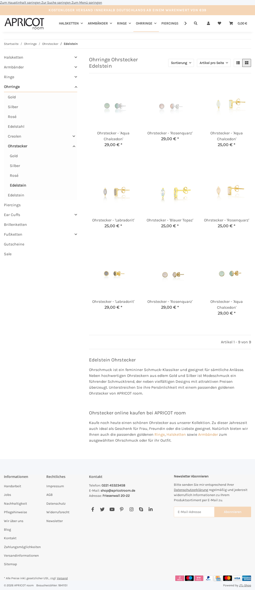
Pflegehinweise (15, 512)
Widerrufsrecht (57, 512)
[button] (208, 23)
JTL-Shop (245, 585)
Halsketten (176, 434)
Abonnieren (232, 512)
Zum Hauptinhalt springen (20, 2)
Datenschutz (56, 503)
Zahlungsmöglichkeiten (22, 547)
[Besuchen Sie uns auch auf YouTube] (112, 509)
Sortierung (179, 63)
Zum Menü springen (86, 2)
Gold (12, 97)
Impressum (55, 486)
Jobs (7, 495)
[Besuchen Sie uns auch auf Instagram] (131, 509)
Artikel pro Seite (212, 63)
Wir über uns (13, 521)
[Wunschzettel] (219, 23)
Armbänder (208, 434)
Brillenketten (15, 224)
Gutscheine (14, 244)
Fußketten (13, 234)
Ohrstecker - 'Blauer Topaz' (170, 220)
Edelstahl (16, 126)
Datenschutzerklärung (191, 490)
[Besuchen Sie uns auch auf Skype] (141, 509)
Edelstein (18, 185)
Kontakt (10, 538)
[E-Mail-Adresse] (194, 512)
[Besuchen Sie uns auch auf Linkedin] (150, 509)
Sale (8, 254)
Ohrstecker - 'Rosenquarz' (169, 133)
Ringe (159, 434)
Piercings (12, 205)
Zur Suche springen (56, 2)
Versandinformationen (21, 555)
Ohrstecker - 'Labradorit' (113, 220)
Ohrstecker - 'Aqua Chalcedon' (113, 136)
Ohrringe (12, 86)
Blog (7, 529)
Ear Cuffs (12, 214)
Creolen (14, 136)
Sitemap (10, 564)
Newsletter (54, 521)
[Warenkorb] (238, 23)
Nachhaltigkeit (15, 503)
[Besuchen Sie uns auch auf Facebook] (93, 509)
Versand (62, 578)
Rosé (12, 116)
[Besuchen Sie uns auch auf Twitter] (102, 509)
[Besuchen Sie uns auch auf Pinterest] (122, 509)
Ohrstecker (17, 146)
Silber (13, 106)
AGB (49, 495)
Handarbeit (12, 486)
